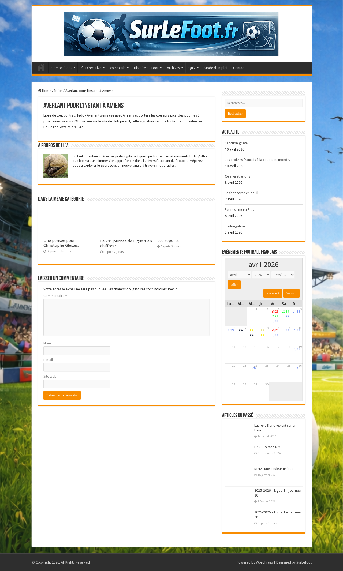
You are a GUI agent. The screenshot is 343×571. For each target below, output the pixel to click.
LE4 (251, 330)
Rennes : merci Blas (239, 210)
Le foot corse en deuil (241, 193)
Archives (173, 68)
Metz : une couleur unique (273, 469)
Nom (47, 343)
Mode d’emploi (215, 68)
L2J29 (274, 316)
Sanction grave (236, 143)
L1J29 (274, 335)
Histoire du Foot (146, 68)
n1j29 (274, 330)
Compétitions (61, 68)
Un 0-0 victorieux (267, 447)
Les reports (168, 240)
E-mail (48, 360)
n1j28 (274, 311)
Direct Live (91, 68)
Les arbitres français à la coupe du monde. (257, 160)
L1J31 (296, 368)
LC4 (240, 330)
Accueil (41, 67)
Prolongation (235, 226)
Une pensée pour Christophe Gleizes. (61, 243)
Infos (58, 91)
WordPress (264, 562)
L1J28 (274, 321)
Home (44, 91)
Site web (50, 376)
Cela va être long (238, 176)
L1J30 (296, 349)
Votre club (117, 68)
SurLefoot (304, 562)
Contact (239, 68)
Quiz (191, 68)
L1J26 (252, 368)
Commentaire (55, 296)
